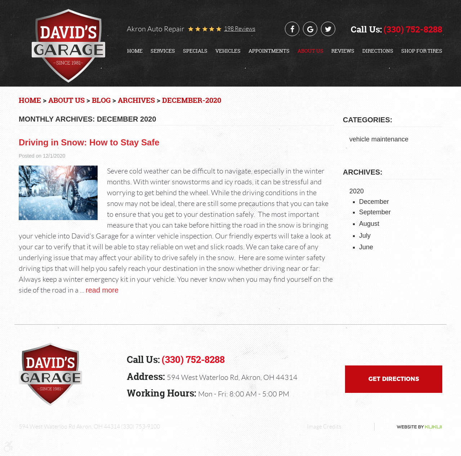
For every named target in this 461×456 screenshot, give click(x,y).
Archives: (362, 172)
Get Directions (393, 379)
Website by (410, 427)
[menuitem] (135, 50)
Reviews (342, 50)
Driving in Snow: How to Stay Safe (89, 142)
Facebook (292, 29)
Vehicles (228, 50)
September (375, 212)
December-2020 (191, 100)
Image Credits (324, 427)
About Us (310, 50)
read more (102, 290)
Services (163, 50)
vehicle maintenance (378, 139)
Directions (377, 50)
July (365, 235)
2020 (356, 191)
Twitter (328, 29)
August (369, 223)
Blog (101, 100)
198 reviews (239, 29)
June (366, 247)
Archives (136, 100)
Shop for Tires (421, 50)
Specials (195, 50)
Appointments (269, 50)
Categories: (367, 120)
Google (310, 29)
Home (135, 50)
